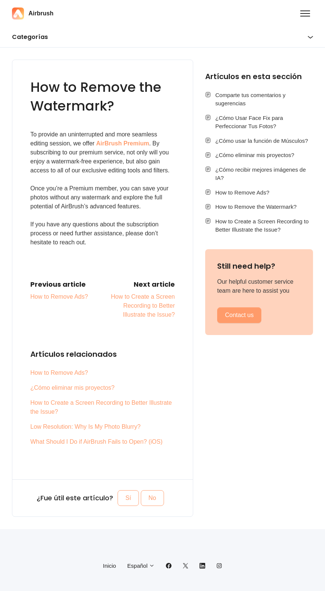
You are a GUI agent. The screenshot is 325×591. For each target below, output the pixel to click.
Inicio (109, 566)
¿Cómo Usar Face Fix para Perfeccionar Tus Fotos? (249, 122)
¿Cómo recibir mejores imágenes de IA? (260, 173)
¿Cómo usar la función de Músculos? (261, 141)
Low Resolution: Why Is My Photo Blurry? (85, 426)
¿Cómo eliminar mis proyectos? (72, 388)
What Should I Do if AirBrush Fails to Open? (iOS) (96, 441)
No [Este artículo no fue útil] (152, 498)
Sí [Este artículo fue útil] (128, 498)
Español (141, 566)
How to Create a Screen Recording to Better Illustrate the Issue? (143, 305)
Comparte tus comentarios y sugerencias (250, 99)
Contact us (239, 315)
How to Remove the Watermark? (256, 206)
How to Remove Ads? (59, 296)
